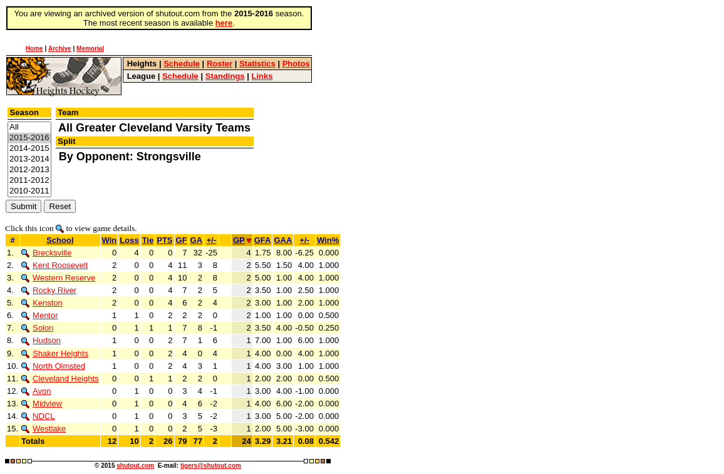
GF (181, 240)
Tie (148, 240)
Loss (129, 240)
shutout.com (135, 465)
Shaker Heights (54, 353)
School (59, 240)
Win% (328, 240)
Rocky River (48, 290)
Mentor (39, 315)
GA (196, 240)
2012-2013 (29, 170)
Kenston (42, 302)
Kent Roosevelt (54, 265)
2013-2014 (29, 159)
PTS (164, 240)
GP (242, 240)
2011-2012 (29, 180)
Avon (36, 391)
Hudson (41, 340)
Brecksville (46, 252)
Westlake (43, 428)
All (29, 127)
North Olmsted (53, 366)
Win (109, 240)
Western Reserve (58, 277)
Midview (41, 403)
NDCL (37, 416)
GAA (283, 240)
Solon (37, 327)
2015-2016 (29, 138)
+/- (212, 240)
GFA (262, 240)
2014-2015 (29, 148)
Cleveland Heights (60, 378)
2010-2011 (29, 191)
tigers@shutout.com (210, 465)
